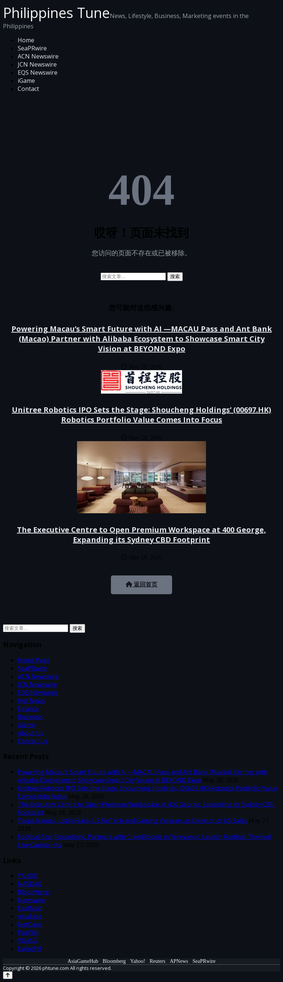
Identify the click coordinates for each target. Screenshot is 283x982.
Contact (28, 89)
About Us (30, 733)
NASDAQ (30, 884)
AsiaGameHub (82, 961)
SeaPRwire (32, 48)
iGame (26, 81)
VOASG (27, 940)
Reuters (157, 961)
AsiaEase (30, 916)
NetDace (30, 924)
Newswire (31, 900)
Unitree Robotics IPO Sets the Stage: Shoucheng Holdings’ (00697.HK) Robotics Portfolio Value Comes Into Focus (141, 415)
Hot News (31, 700)
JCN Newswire (37, 64)
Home (26, 40)
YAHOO (28, 876)
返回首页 (141, 584)
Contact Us (33, 741)
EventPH (29, 948)
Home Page (34, 660)
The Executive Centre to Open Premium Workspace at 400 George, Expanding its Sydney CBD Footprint (141, 535)
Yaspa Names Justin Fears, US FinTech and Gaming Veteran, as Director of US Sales (132, 820)
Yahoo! (137, 961)
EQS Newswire (37, 72)
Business (30, 717)
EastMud (30, 908)
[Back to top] (8, 975)
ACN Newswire (38, 56)
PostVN (28, 932)
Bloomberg (33, 892)
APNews (179, 961)
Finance (28, 709)
